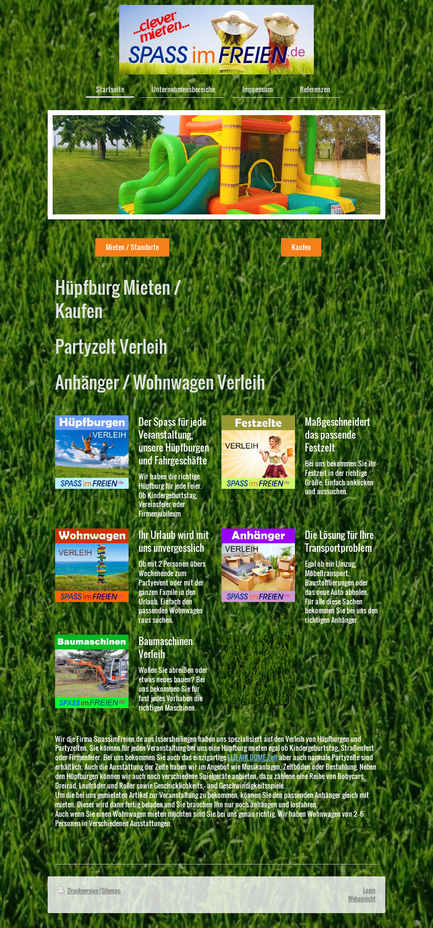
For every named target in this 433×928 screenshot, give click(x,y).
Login (369, 890)
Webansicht (361, 898)
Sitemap (111, 890)
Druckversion (78, 890)
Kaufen (301, 247)
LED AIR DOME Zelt (252, 757)
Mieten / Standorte (132, 247)
